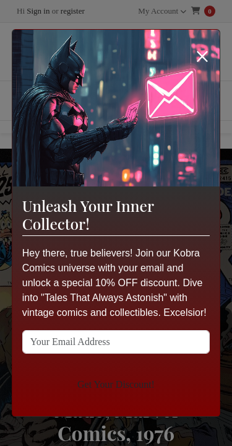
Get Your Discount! (116, 384)
